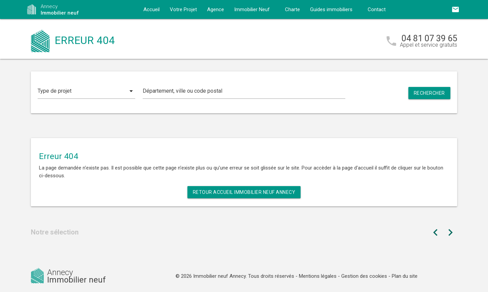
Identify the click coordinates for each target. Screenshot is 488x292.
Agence (215, 9)
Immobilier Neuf (252, 9)
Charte (292, 9)
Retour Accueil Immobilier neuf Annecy (244, 192)
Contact (377, 9)
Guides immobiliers (331, 9)
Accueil (151, 9)
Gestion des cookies (364, 276)
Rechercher (429, 93)
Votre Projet (183, 9)
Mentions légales (318, 276)
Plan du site (405, 276)
